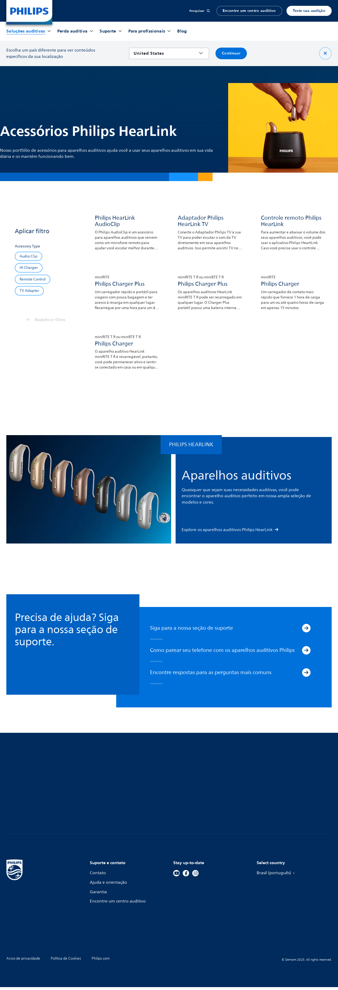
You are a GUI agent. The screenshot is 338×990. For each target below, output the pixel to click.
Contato (98, 876)
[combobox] (165, 53)
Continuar (231, 53)
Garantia (99, 895)
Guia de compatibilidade (115, 783)
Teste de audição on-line (198, 774)
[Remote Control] (32, 279)
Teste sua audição (309, 10)
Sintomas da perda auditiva (201, 783)
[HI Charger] (29, 267)
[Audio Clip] (28, 256)
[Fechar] (325, 53)
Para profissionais (274, 774)
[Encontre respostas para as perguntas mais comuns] (306, 675)
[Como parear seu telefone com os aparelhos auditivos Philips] (306, 653)
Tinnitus (181, 792)
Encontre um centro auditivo (249, 10)
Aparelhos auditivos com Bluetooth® (43, 774)
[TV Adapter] (29, 290)
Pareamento (102, 774)
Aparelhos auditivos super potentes (42, 802)
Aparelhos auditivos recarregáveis (40, 783)
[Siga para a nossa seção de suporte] (306, 631)
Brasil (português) (277, 876)
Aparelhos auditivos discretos (35, 792)
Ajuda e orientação (109, 885)
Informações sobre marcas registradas (283, 795)
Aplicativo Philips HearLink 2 (118, 792)
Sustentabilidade (274, 783)
